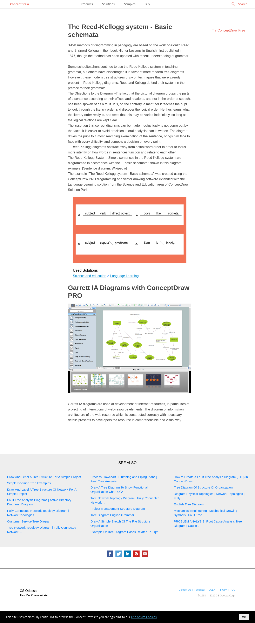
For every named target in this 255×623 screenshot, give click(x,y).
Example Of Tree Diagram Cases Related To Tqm (124, 532)
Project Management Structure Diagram (117, 508)
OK (244, 617)
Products (87, 4)
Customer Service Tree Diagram (29, 521)
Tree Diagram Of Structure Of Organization (203, 487)
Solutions (108, 4)
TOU (232, 589)
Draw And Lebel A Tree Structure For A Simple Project (44, 477)
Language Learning (124, 276)
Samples (129, 4)
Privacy (223, 589)
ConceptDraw (19, 4)
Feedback (199, 589)
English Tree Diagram (188, 504)
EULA (212, 589)
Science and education (89, 276)
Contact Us (185, 589)
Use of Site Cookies (144, 617)
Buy (147, 4)
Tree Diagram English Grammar (112, 515)
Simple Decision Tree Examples (29, 483)
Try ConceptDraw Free (228, 30)
